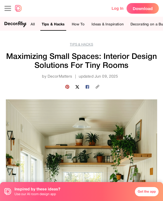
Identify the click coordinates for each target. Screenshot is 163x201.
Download (143, 8)
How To (78, 24)
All (33, 24)
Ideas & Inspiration (107, 24)
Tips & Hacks (53, 24)
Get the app (147, 191)
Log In (118, 8)
